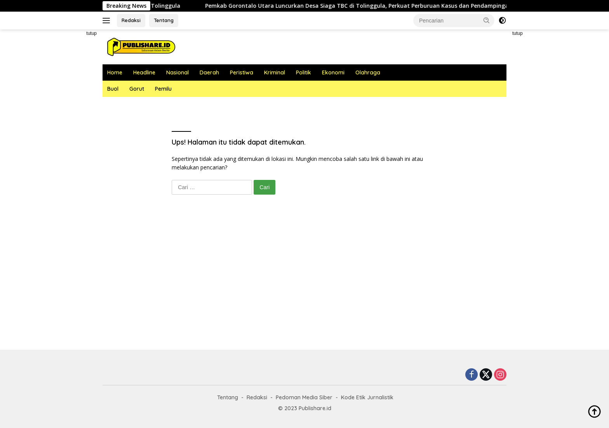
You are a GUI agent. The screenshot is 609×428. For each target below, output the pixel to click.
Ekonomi (333, 72)
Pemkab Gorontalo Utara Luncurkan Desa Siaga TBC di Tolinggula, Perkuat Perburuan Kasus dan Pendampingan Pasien (380, 5)
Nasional (177, 72)
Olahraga (367, 72)
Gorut (136, 88)
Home (114, 72)
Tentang (164, 20)
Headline (144, 72)
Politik (303, 72)
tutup (91, 33)
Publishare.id (315, 408)
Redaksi (131, 20)
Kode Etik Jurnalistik (367, 397)
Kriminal (274, 72)
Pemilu (163, 88)
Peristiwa (241, 72)
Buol (112, 88)
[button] (486, 20)
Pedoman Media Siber (304, 397)
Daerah (209, 72)
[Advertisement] (68, 145)
